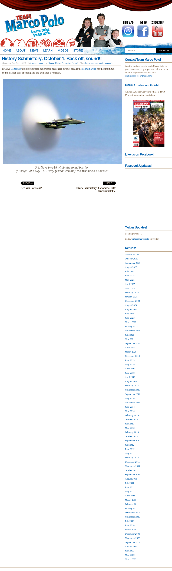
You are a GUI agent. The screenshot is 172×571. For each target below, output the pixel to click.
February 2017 (132, 385)
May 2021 (130, 339)
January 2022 (131, 326)
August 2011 (131, 478)
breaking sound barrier (94, 63)
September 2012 (132, 440)
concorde (109, 63)
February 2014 (132, 415)
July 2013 (129, 423)
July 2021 (129, 335)
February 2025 (132, 292)
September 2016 (132, 394)
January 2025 (131, 296)
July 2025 (129, 271)
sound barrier (89, 68)
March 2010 (130, 529)
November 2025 (132, 254)
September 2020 (132, 343)
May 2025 (130, 279)
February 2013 (132, 432)
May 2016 (130, 398)
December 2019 (132, 356)
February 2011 (132, 504)
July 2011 (129, 483)
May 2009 (130, 555)
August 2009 (131, 546)
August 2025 (131, 267)
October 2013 (131, 419)
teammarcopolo (36, 63)
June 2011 (129, 487)
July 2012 (129, 444)
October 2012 (131, 436)
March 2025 (130, 288)
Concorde (16, 68)
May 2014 (130, 411)
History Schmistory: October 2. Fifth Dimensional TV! (95, 187)
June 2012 (130, 449)
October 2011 (131, 470)
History (51, 63)
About (20, 50)
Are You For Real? (31, 186)
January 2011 (131, 508)
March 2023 (130, 322)
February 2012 (132, 457)
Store (78, 50)
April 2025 (130, 284)
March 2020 (130, 351)
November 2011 (132, 466)
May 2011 (129, 491)
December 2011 (132, 462)
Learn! (48, 50)
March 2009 (130, 559)
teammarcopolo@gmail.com (138, 75)
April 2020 (130, 347)
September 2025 (132, 263)
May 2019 (130, 364)
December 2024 (132, 301)
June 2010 (130, 525)
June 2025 (130, 275)
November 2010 (132, 516)
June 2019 (130, 360)
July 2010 (129, 521)
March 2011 (130, 500)
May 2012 (130, 453)
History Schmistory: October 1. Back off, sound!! (52, 58)
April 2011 (130, 495)
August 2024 (131, 305)
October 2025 (131, 258)
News (34, 50)
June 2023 (130, 317)
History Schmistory (63, 63)
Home (7, 50)
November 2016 (132, 389)
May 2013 (130, 428)
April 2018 (130, 377)
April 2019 (130, 368)
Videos (63, 50)
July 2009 (129, 550)
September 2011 (132, 474)
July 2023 (129, 313)
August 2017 (131, 381)
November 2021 (132, 330)
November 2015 (132, 402)
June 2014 (130, 406)
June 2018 (130, 373)
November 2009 (132, 538)
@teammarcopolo (140, 238)
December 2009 (132, 533)
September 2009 (132, 542)
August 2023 (131, 309)
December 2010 (132, 512)
